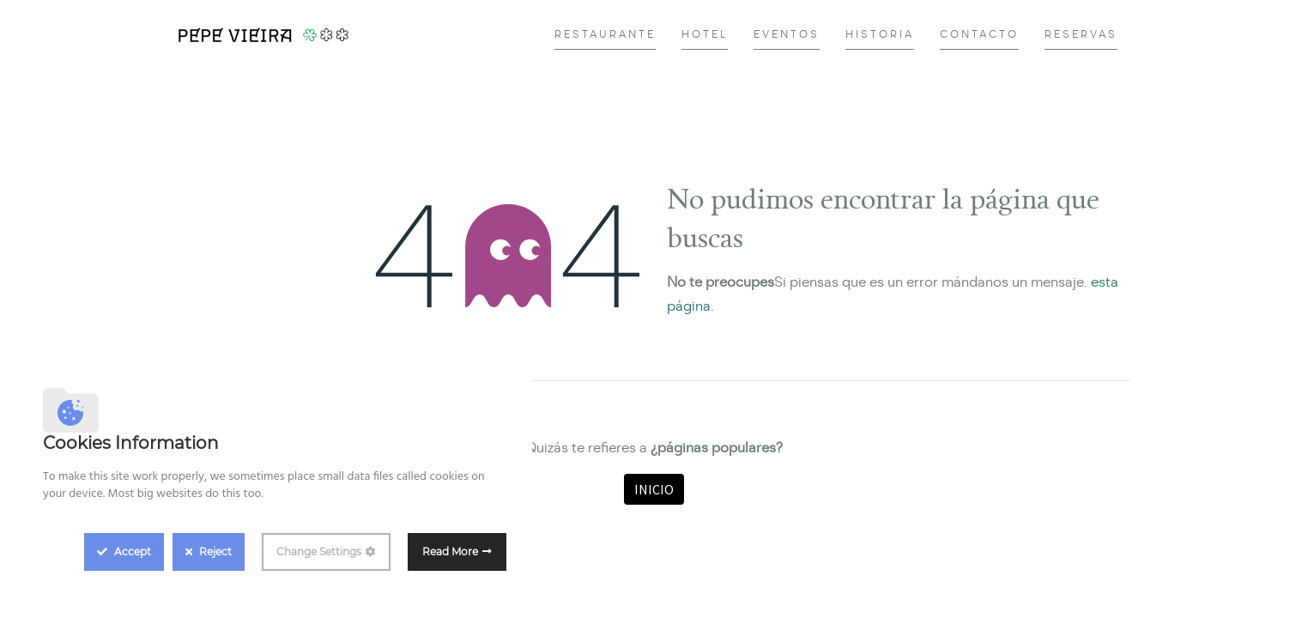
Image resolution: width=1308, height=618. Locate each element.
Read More (450, 551)
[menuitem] (605, 35)
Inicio (654, 489)
